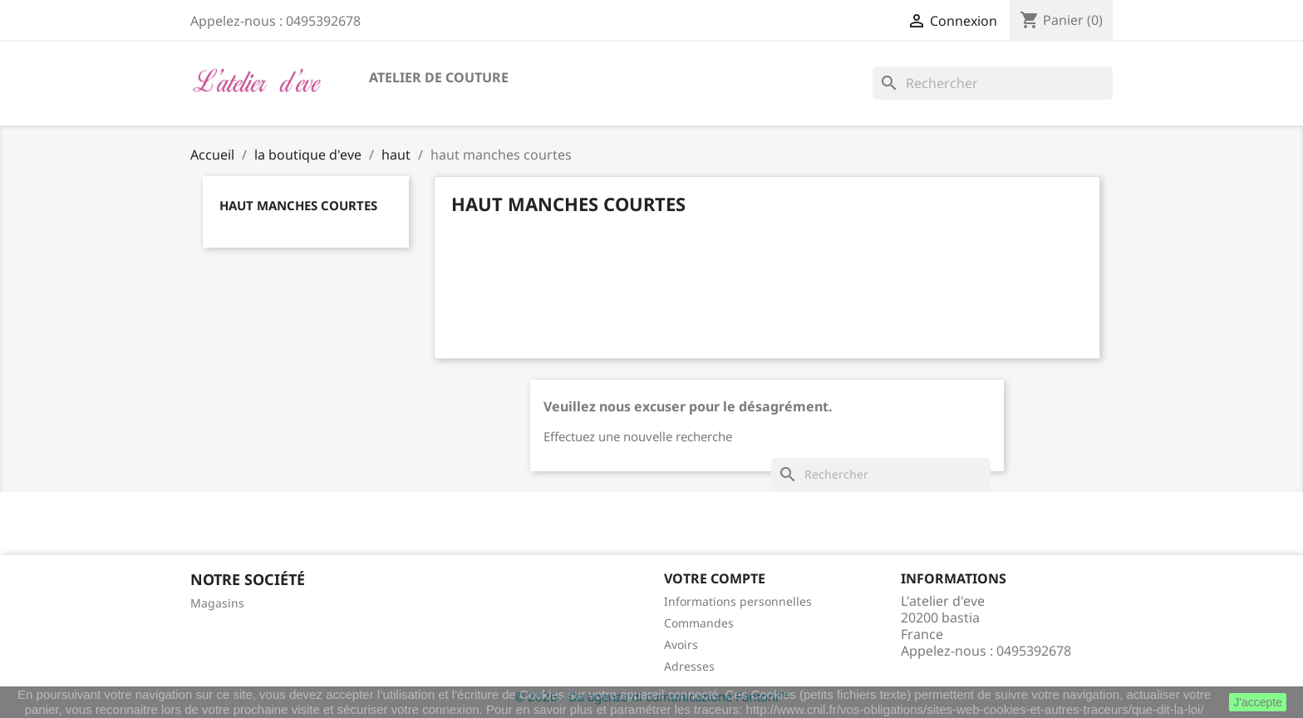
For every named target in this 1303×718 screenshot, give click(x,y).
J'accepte (1257, 702)
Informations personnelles (738, 601)
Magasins (217, 603)
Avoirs (681, 644)
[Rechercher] (993, 83)
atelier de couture (439, 77)
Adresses (689, 666)
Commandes (699, 623)
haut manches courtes (298, 205)
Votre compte (714, 578)
